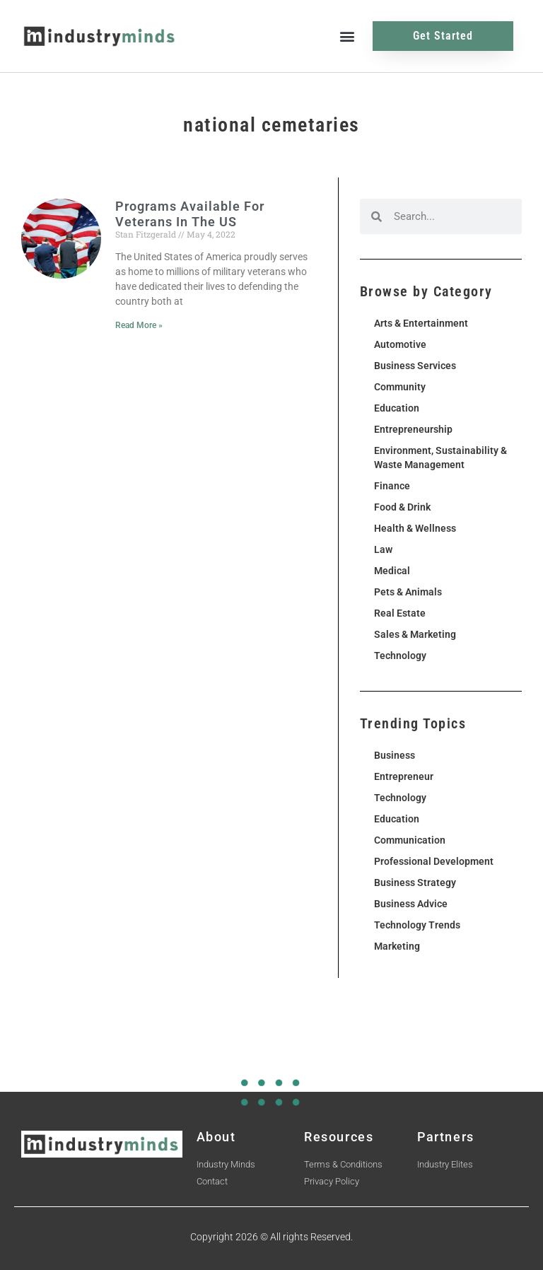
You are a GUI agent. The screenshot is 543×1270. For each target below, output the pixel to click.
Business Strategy (415, 882)
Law (383, 549)
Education (396, 408)
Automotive (400, 344)
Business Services (415, 365)
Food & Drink (402, 507)
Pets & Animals (408, 592)
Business (394, 755)
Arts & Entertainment (421, 323)
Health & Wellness (415, 528)
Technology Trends (417, 925)
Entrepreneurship (413, 429)
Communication (409, 840)
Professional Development (434, 861)
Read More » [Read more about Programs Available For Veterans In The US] (139, 325)
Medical (392, 570)
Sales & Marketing (415, 634)
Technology (400, 655)
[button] (346, 36)
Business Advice (411, 903)
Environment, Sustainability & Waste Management (440, 457)
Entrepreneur (403, 776)
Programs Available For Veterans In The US (189, 214)
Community (400, 386)
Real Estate (400, 613)
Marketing (397, 946)
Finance (392, 485)
